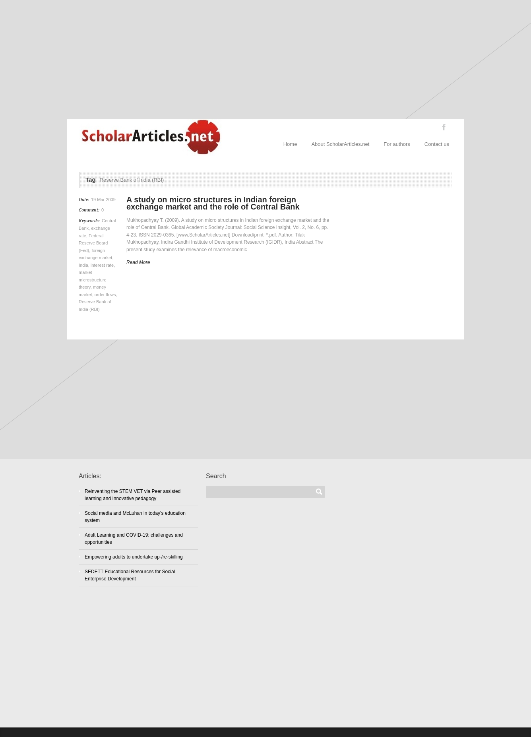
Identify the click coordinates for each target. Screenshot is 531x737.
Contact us (436, 144)
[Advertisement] (265, 59)
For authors (397, 144)
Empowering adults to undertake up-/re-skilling (134, 557)
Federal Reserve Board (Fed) (93, 243)
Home (290, 144)
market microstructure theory (93, 279)
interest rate (102, 265)
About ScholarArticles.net (340, 144)
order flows (105, 294)
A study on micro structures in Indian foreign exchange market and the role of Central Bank (213, 203)
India (83, 265)
